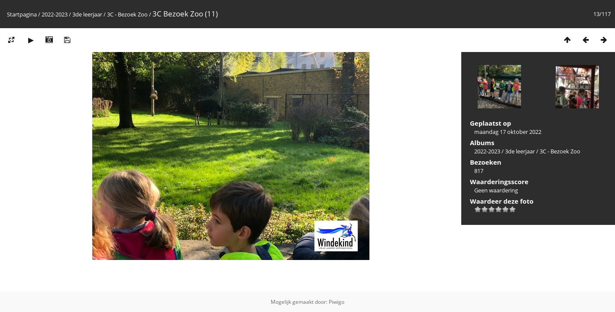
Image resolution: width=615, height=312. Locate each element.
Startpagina (22, 14)
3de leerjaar (87, 14)
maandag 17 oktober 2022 (507, 132)
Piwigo (336, 302)
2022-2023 (55, 14)
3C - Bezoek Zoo (127, 14)
